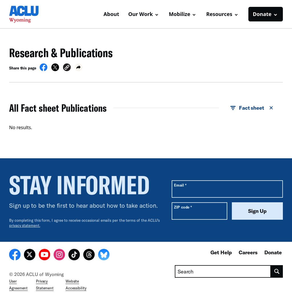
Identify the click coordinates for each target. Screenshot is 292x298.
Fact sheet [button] (252, 108)
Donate (273, 252)
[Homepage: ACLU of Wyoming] (29, 14)
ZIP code (183, 207)
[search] (277, 271)
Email (180, 185)
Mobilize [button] (179, 14)
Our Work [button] (140, 14)
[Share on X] (55, 69)
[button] (67, 68)
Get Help (221, 252)
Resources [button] (219, 14)
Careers (248, 252)
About (111, 14)
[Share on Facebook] (43, 69)
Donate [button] (262, 14)
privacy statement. (24, 225)
